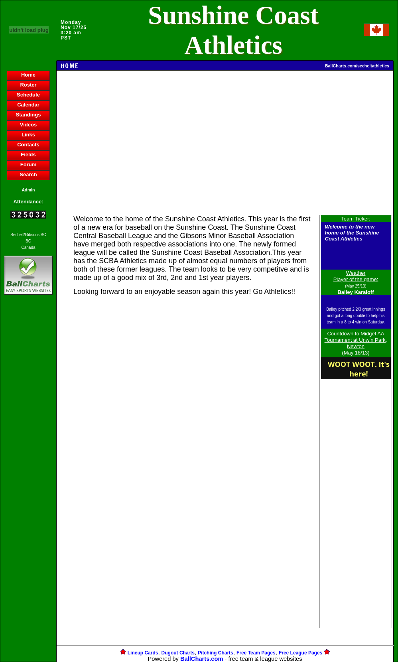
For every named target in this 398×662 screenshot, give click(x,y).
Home (28, 75)
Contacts (28, 145)
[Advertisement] (28, 434)
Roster (28, 85)
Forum (28, 164)
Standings (28, 115)
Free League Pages (300, 653)
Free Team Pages (256, 653)
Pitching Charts (215, 653)
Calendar (28, 105)
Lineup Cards (143, 653)
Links (28, 135)
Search (28, 174)
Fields (28, 155)
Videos (28, 125)
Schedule (28, 95)
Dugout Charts (178, 653)
